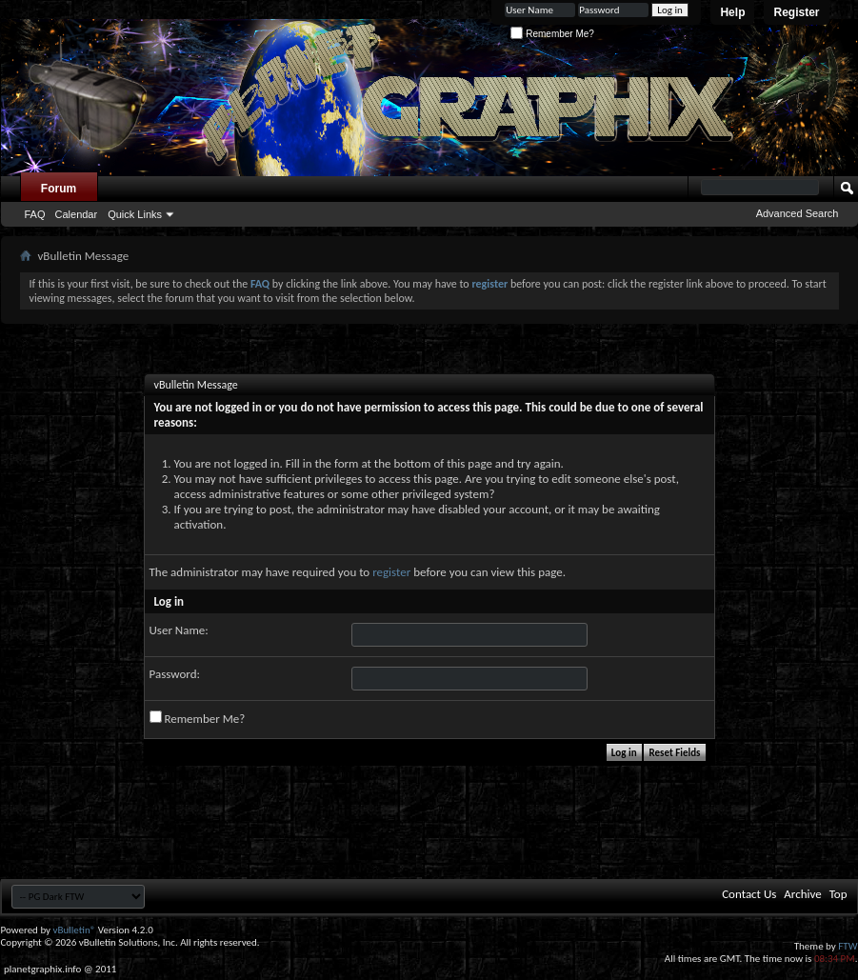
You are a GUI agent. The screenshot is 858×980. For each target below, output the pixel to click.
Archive (802, 894)
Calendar (76, 214)
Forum (58, 188)
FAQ (35, 214)
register (391, 572)
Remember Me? (551, 34)
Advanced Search (797, 213)
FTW (847, 946)
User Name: (179, 630)
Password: (175, 674)
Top (838, 894)
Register (796, 12)
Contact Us (749, 894)
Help (732, 12)
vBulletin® (74, 930)
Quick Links (135, 214)
